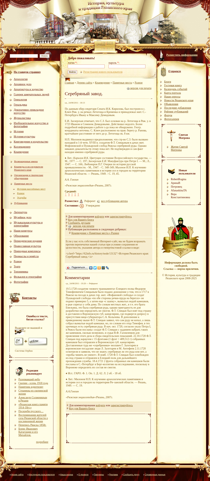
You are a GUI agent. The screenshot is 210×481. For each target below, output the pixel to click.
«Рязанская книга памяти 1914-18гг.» (33, 406)
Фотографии (21, 281)
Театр (17, 266)
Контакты (29, 297)
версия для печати (139, 88)
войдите (99, 216)
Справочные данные (155, 474)
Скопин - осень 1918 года (33, 383)
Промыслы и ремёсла (26, 256)
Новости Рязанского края (178, 100)
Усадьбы (21, 197)
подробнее (42, 441)
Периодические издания (28, 241)
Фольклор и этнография (28, 276)
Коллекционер (22, 146)
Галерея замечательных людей (31, 94)
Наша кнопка (66, 474)
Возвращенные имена (26, 161)
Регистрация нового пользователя (101, 71)
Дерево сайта (84, 82)
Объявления (171, 104)
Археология (20, 79)
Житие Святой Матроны (179, 148)
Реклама (113, 474)
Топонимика (21, 271)
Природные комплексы (27, 251)
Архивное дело (22, 84)
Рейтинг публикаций (176, 111)
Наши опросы (172, 96)
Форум (168, 115)
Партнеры (99, 474)
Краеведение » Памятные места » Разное (95, 233)
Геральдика (20, 104)
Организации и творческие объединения (28, 177)
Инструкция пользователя (42, 474)
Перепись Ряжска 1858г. (32, 425)
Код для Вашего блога (81, 219)
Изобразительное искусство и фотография (31, 125)
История (19, 131)
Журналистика (22, 118)
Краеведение (21, 151)
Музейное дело (22, 217)
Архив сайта (17, 474)
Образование (21, 235)
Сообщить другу (131, 474)
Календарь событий (175, 89)
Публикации (20, 203)
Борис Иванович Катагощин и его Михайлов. (28, 432)
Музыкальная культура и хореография (28, 224)
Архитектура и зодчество (28, 89)
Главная (69, 82)
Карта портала (172, 92)
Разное (21, 193)
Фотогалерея (171, 119)
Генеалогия (20, 99)
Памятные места (23, 183)
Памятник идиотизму (30, 386)
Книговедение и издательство (31, 141)
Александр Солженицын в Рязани (32, 399)
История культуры (24, 136)
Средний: (71, 191)
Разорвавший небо (29, 379)
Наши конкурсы (23, 230)
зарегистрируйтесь (121, 216)
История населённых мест (31, 188)
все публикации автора (114, 201)
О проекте (83, 474)
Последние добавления (177, 107)
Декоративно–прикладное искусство (29, 111)
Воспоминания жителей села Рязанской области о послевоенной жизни (33, 418)
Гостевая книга (173, 85)
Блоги (167, 81)
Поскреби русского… (31, 411)
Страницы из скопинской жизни (33, 392)
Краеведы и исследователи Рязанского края (28, 168)
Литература (20, 212)
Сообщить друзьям (79, 222)
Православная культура (27, 246)
